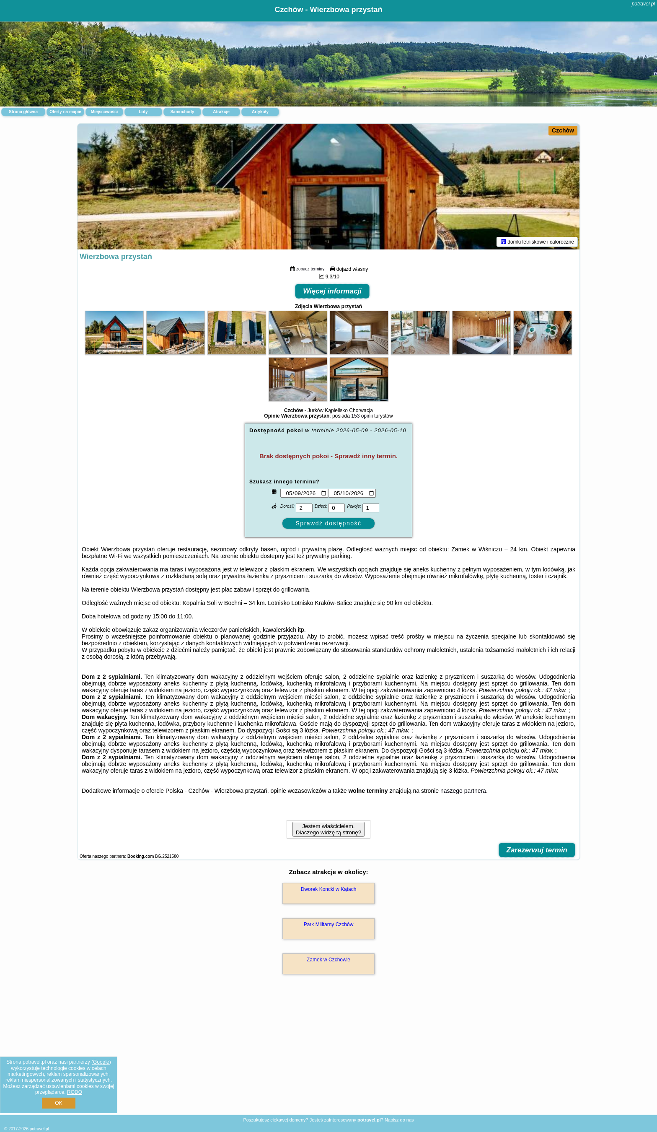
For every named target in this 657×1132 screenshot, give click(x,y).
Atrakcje (221, 111)
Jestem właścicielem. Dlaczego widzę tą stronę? (328, 829)
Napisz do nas (399, 1119)
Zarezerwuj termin (537, 850)
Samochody (182, 111)
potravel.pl (643, 4)
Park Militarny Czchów (329, 924)
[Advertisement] (328, 1053)
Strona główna (23, 111)
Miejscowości (104, 111)
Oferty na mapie (65, 111)
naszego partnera (463, 790)
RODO (74, 1092)
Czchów (563, 130)
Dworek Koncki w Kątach (329, 889)
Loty (143, 111)
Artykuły (260, 111)
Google (101, 1062)
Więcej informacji (332, 291)
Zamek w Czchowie (328, 960)
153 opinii (361, 416)
